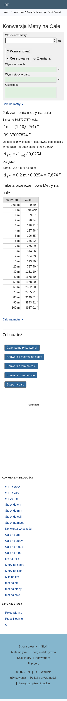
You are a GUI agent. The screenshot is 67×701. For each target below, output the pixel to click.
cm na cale (12, 494)
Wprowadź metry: (16, 35)
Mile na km (12, 579)
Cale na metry (14, 548)
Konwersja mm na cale (21, 368)
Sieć (44, 648)
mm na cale (12, 597)
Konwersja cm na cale (21, 377)
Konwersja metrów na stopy (24, 359)
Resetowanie (18, 58)
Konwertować (19, 51)
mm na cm (12, 585)
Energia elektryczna (43, 654)
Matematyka (19, 654)
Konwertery (42, 659)
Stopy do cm (13, 506)
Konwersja (18, 12)
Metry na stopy (14, 566)
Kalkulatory (24, 659)
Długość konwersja (36, 12)
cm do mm (12, 500)
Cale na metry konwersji (22, 349)
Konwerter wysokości (18, 530)
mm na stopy (13, 591)
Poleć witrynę (13, 614)
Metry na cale (13, 573)
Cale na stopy (14, 542)
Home (6, 12)
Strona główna (28, 648)
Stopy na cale (15, 386)
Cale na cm (12, 536)
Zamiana (42, 58)
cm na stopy (13, 488)
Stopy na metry (14, 524)
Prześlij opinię (14, 620)
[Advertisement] (33, 442)
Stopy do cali (13, 518)
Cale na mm (13, 554)
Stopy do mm (13, 512)
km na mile (12, 560)
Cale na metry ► (13, 106)
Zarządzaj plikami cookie (34, 685)
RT (6, 5)
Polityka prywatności (43, 679)
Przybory (33, 665)
